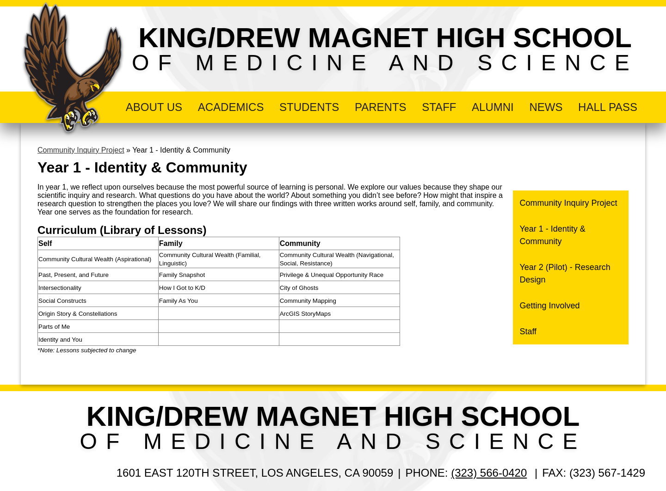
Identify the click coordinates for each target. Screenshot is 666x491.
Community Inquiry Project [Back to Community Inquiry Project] (80, 150)
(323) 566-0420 (489, 472)
